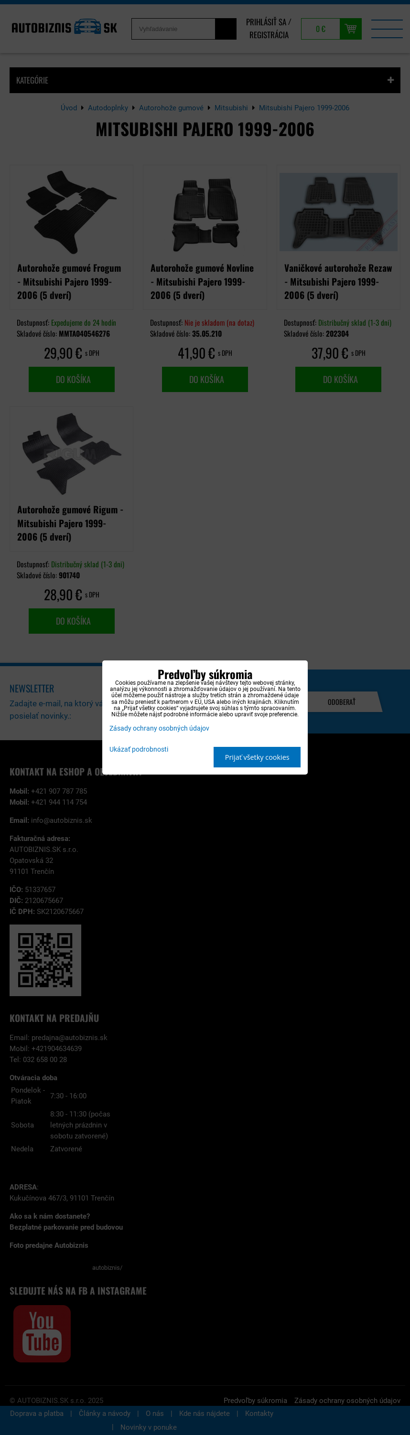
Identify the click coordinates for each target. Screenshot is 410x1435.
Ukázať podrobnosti (138, 750)
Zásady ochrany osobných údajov (159, 728)
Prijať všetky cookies (257, 757)
